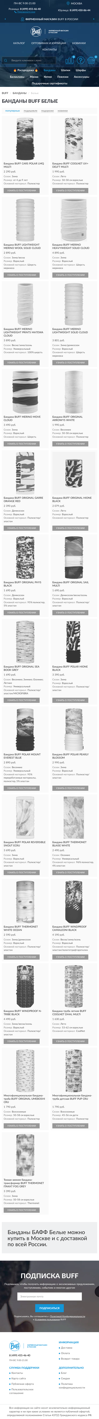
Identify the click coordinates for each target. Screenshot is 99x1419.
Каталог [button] (19, 43)
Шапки (65, 70)
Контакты (49, 49)
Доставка (66, 1348)
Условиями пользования (47, 1319)
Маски (34, 77)
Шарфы (81, 70)
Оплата (65, 1353)
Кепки (48, 77)
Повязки (62, 77)
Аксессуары (81, 77)
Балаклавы (17, 77)
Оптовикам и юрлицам (48, 43)
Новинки (79, 43)
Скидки (65, 1378)
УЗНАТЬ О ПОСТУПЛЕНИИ (21, 190)
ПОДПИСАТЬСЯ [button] (49, 1308)
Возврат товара (70, 1359)
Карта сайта (18, 1378)
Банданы (49, 70)
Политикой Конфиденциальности (67, 1316)
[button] (24, 12)
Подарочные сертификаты (49, 83)
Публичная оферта (22, 1384)
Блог (64, 1373)
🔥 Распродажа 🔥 (25, 70)
